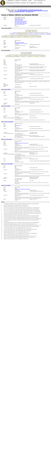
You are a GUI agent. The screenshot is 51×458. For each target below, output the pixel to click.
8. (1, 213)
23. (1, 233)
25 (33, 180)
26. (1, 237)
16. (1, 223)
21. (1, 230)
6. (1, 210)
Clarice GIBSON (7, 185)
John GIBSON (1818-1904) (22, 9)
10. (1, 215)
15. (1, 222)
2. (1, 205)
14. (1, 221)
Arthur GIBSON (7, 106)
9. (1, 214)
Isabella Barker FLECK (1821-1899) (35, 9)
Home (1, 6)
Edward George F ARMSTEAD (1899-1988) (22, 189)
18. (1, 226)
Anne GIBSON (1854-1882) (19, 11)
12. (1, 218)
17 (44, 136)
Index (12, 6)
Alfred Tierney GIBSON (8, 121)
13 (40, 109)
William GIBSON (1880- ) (19, 19)
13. (1, 219)
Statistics (8, 6)
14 (36, 117)
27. (1, 238)
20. (1, 229)
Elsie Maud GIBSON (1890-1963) (20, 22)
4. (1, 207)
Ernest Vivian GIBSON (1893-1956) (21, 23)
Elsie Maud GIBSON (8, 139)
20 (37, 153)
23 (43, 173)
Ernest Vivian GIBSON (8, 163)
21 (37, 158)
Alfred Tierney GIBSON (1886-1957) (21, 21)
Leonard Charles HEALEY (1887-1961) (21, 143)
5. (1, 209)
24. (1, 234)
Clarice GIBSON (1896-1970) (20, 24)
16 (36, 133)
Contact (4, 6)
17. (1, 225)
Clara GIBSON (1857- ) (30, 11)
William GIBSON (7, 89)
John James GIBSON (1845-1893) (23, 10)
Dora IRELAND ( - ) (18, 125)
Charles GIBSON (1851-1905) (35, 10)
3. (1, 206)
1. (1, 203)
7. (1, 211)
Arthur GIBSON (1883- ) (19, 20)
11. (1, 217)
